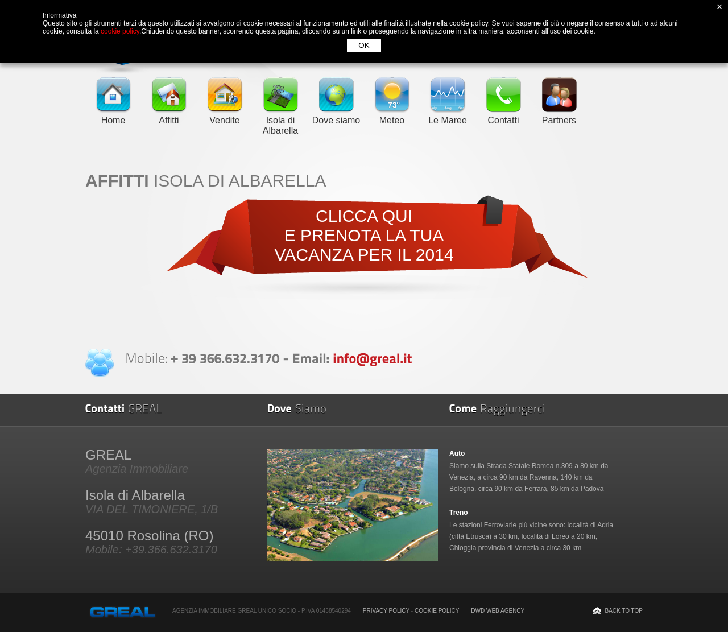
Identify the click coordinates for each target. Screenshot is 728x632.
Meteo (392, 115)
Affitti (169, 115)
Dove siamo (336, 115)
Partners (559, 115)
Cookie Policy (437, 611)
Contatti (503, 115)
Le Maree (447, 115)
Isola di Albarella (280, 120)
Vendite (224, 115)
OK (363, 45)
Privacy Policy (386, 611)
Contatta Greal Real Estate (99, 362)
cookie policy (120, 31)
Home (113, 115)
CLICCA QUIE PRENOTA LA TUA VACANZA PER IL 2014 (363, 235)
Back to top (624, 611)
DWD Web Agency (497, 611)
